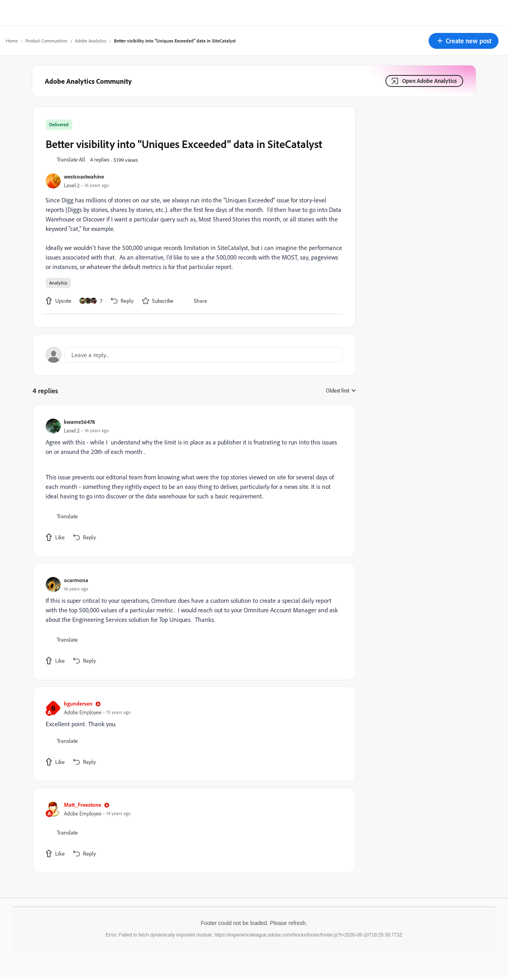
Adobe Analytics (90, 41)
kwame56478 (79, 421)
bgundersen (78, 703)
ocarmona (76, 580)
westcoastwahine (84, 176)
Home (12, 41)
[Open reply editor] (194, 354)
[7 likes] (90, 301)
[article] (192, 481)
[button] (463, 41)
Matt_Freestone (82, 804)
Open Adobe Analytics (429, 81)
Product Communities (46, 41)
